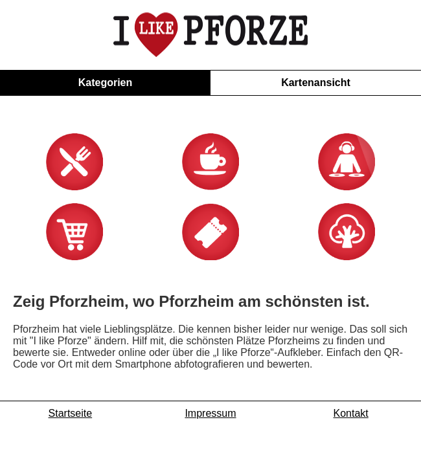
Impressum (210, 453)
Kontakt (351, 453)
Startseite (71, 453)
